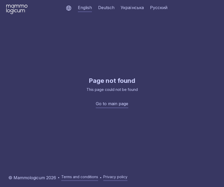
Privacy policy (115, 177)
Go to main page (112, 103)
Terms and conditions (79, 177)
